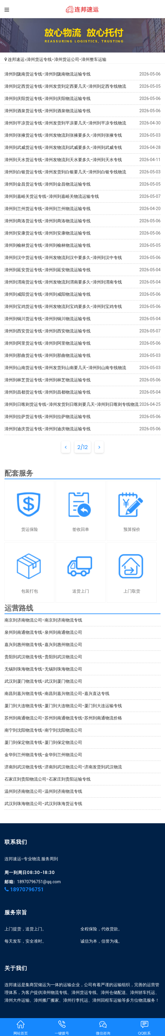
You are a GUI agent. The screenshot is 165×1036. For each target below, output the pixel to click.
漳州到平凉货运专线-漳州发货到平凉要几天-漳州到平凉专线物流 (65, 123)
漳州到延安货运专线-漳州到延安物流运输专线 (47, 270)
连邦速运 (16, 59)
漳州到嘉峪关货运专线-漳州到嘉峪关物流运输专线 (51, 196)
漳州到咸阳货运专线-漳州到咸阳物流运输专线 (47, 294)
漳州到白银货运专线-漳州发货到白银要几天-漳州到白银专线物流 (65, 172)
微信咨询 (103, 1028)
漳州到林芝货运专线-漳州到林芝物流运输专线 (47, 380)
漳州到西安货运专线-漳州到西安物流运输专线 (47, 331)
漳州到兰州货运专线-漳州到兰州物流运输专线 (47, 209)
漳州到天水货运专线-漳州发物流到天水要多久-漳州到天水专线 (63, 160)
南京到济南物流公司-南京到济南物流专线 (43, 620)
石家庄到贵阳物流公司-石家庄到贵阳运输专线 (47, 779)
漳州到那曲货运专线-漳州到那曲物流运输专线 (47, 355)
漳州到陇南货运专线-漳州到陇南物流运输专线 (47, 74)
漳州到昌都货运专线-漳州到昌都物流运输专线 (47, 392)
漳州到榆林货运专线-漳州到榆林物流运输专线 (47, 245)
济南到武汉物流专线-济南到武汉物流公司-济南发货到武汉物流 (63, 767)
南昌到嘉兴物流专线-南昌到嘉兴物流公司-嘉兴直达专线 (56, 693)
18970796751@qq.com (39, 881)
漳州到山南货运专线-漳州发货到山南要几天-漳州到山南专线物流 (65, 368)
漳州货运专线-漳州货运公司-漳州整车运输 (66, 59)
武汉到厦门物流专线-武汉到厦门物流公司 (43, 681)
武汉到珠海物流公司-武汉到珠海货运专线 (43, 804)
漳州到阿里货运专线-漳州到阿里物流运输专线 (47, 343)
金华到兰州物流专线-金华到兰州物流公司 (43, 755)
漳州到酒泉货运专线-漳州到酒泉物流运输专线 (47, 111)
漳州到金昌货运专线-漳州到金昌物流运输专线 (47, 184)
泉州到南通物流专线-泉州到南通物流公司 (43, 632)
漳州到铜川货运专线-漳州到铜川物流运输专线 (47, 319)
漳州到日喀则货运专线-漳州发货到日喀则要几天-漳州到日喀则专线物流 (71, 404)
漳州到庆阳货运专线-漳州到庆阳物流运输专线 (47, 98)
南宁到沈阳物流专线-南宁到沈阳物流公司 (43, 730)
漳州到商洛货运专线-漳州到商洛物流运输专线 (47, 221)
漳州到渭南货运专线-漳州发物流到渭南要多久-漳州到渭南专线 (63, 282)
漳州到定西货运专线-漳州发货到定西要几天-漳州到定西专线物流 (65, 86)
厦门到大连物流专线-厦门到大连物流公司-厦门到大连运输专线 (63, 706)
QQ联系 (144, 1028)
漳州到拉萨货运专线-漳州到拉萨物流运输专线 (47, 417)
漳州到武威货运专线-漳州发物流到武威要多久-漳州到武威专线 (63, 147)
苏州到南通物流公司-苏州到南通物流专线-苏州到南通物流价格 (63, 718)
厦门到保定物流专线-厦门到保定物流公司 (43, 742)
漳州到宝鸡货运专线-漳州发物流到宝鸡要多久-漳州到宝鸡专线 (63, 306)
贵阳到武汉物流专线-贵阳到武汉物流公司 (43, 657)
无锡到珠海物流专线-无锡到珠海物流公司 (43, 669)
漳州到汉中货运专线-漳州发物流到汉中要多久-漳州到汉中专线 (63, 257)
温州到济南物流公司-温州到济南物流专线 (43, 791)
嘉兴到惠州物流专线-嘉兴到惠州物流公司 (43, 645)
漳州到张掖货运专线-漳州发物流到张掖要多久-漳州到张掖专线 (63, 135)
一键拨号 (61, 1028)
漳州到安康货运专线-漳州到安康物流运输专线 (47, 233)
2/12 (82, 447)
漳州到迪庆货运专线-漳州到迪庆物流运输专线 (47, 429)
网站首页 (20, 1028)
